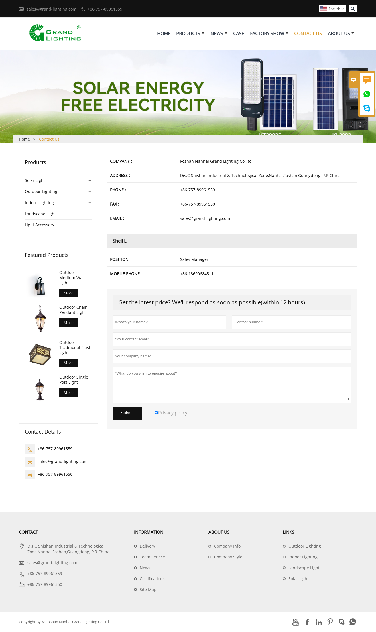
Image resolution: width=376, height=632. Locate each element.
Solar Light (35, 180)
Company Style (228, 557)
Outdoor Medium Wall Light (72, 277)
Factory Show (269, 34)
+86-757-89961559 (105, 9)
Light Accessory (39, 224)
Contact (28, 532)
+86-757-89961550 (55, 474)
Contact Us (308, 34)
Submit (127, 413)
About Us (341, 34)
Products (190, 34)
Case (238, 34)
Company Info (227, 546)
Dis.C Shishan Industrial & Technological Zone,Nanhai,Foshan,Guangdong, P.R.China (68, 549)
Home (163, 34)
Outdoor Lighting (41, 191)
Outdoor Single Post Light (73, 380)
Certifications (152, 579)
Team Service (152, 557)
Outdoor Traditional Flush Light (75, 347)
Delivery (147, 546)
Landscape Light (40, 213)
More (69, 293)
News (218, 34)
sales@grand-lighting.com (51, 9)
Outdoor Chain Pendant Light (73, 310)
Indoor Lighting (39, 202)
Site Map (148, 589)
